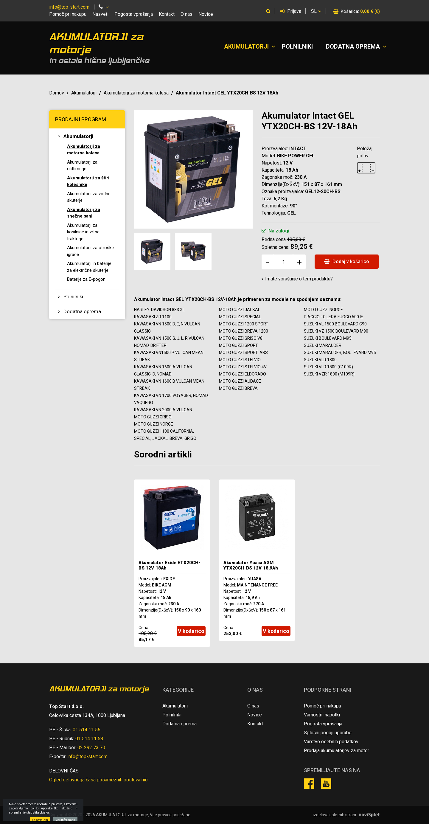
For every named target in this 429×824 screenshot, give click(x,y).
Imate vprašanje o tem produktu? (299, 279)
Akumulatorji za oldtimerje (82, 165)
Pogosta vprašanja (133, 14)
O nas (186, 14)
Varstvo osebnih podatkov (331, 741)
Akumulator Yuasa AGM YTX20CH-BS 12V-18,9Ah (250, 565)
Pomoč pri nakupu (67, 14)
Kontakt (167, 14)
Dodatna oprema (353, 46)
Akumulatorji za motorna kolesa (136, 93)
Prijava (290, 11)
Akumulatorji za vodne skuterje (89, 197)
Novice (205, 14)
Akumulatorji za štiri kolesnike (88, 181)
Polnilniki (297, 46)
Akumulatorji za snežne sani (83, 213)
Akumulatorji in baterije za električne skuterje (89, 267)
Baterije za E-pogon (86, 279)
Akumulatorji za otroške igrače (90, 251)
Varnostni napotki (322, 715)
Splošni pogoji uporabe (328, 732)
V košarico (191, 631)
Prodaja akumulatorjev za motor (336, 750)
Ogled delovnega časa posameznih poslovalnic (98, 780)
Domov (56, 93)
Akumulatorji (246, 46)
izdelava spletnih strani (334, 814)
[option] (172, 563)
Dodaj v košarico (346, 261)
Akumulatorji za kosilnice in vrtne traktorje (83, 232)
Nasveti (100, 14)
